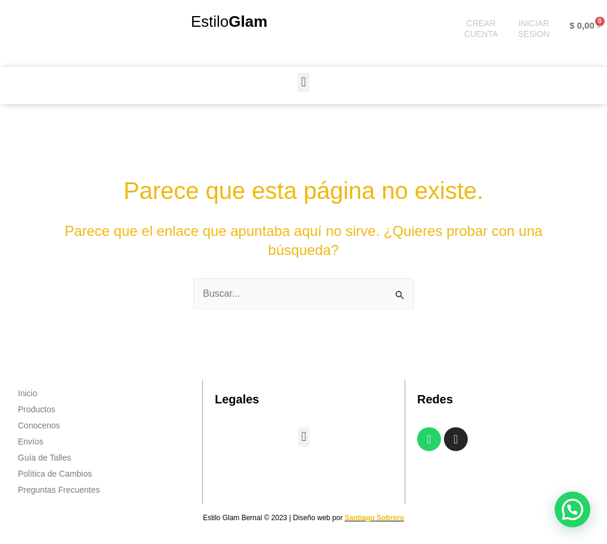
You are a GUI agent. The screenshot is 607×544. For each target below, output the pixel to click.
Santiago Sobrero (374, 518)
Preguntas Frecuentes (59, 490)
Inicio (27, 393)
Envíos (30, 441)
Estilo (229, 21)
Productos (36, 409)
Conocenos (39, 425)
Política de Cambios (55, 473)
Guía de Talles (44, 457)
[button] (303, 82)
